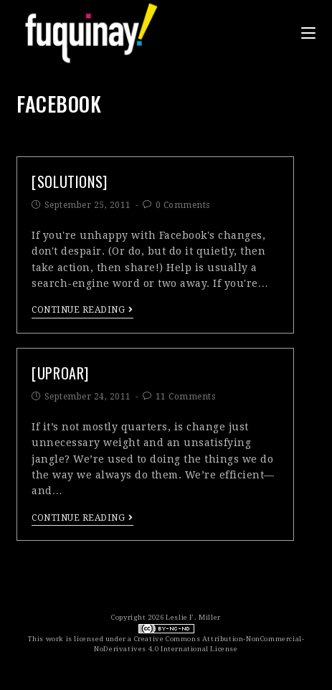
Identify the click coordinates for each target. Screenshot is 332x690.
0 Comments (183, 205)
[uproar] (60, 373)
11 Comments (186, 397)
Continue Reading (82, 310)
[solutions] (70, 181)
